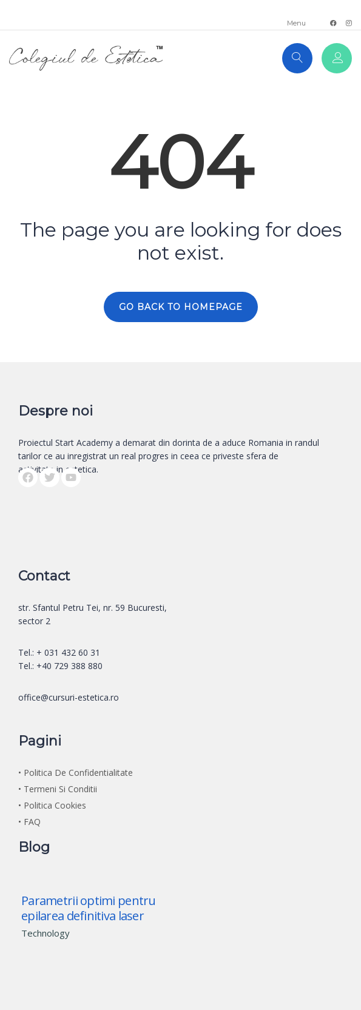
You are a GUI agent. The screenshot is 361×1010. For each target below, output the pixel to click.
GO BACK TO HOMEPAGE (181, 306)
